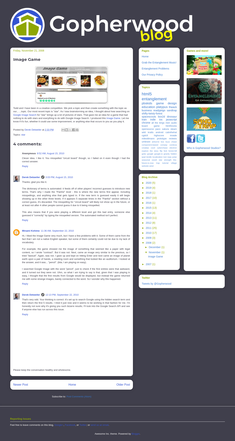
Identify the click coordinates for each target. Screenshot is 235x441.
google (150, 154)
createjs (145, 148)
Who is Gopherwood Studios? (204, 148)
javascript (171, 119)
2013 (149, 217)
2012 (149, 222)
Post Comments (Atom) (78, 396)
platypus (162, 107)
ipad (144, 157)
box (162, 142)
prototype (162, 138)
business (147, 110)
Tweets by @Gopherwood (156, 283)
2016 (149, 202)
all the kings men (160, 123)
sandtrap (172, 110)
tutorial (165, 163)
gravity (167, 154)
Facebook (70, 425)
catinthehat (171, 132)
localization (158, 157)
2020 (149, 182)
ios (160, 119)
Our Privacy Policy (152, 74)
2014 (149, 212)
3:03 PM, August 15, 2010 (59, 177)
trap (158, 163)
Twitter (82, 425)
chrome (146, 122)
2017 (149, 197)
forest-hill (173, 151)
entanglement (154, 99)
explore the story (150, 151)
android (159, 132)
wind (151, 166)
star (23, 134)
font (165, 151)
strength (167, 160)
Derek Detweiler (31, 177)
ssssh (154, 160)
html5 (147, 94)
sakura (165, 129)
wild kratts (147, 132)
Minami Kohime (31, 230)
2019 (149, 187)
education (148, 107)
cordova (173, 145)
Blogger (135, 433)
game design (166, 103)
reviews (173, 138)
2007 (149, 264)
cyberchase (162, 148)
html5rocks (171, 126)
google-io (158, 154)
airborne (155, 142)
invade (173, 135)
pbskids (147, 103)
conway (163, 145)
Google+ (59, 425)
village (174, 163)
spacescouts (149, 116)
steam (174, 129)
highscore (159, 135)
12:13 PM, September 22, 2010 (62, 294)
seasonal (146, 160)
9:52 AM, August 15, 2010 (50, 153)
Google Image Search (24, 115)
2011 (149, 227)
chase (174, 142)
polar (174, 157)
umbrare (146, 141)
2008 (149, 242)
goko (144, 154)
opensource (148, 129)
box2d (161, 116)
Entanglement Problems (155, 68)
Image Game (113, 118)
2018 (149, 192)
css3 (153, 148)
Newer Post (20, 384)
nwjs (169, 157)
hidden (174, 154)
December (155, 247)
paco (157, 129)
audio (174, 123)
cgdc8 (145, 135)
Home (72, 384)
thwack (173, 107)
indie (153, 119)
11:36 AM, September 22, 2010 (57, 230)
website (145, 166)
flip (161, 151)
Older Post (123, 384)
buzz (168, 142)
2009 (149, 237)
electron (173, 148)
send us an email (100, 425)
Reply (25, 166)
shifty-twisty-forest (152, 113)
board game (151, 126)
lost (165, 157)
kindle (149, 157)
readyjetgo (159, 110)
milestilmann (148, 138)
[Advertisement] (201, 213)
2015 (149, 207)
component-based (150, 145)
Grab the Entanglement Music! (159, 62)
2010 (149, 232)
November (155, 252)
